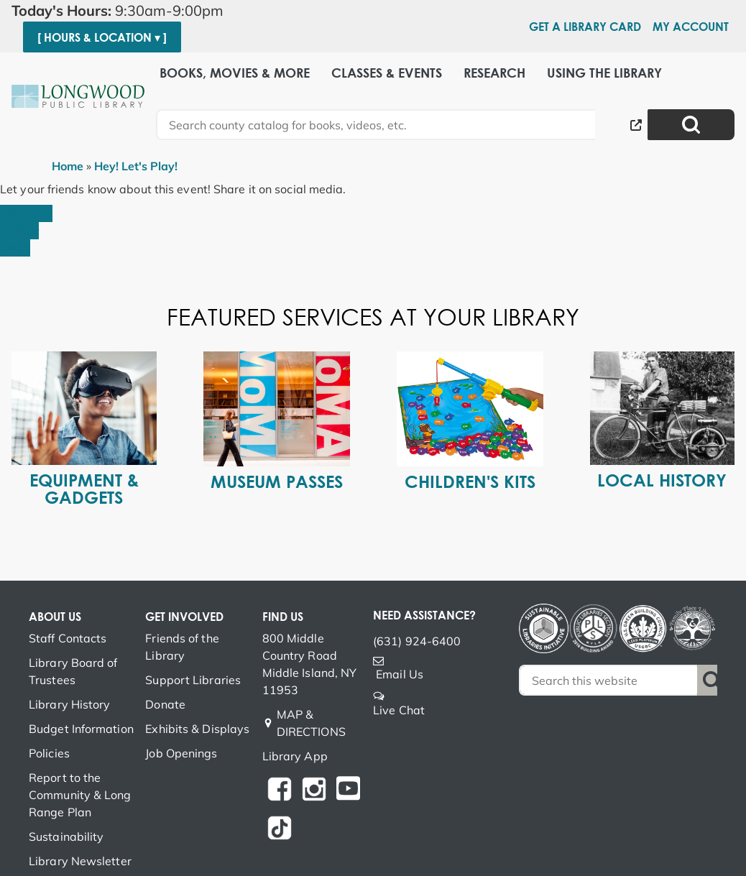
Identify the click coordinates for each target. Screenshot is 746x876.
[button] (123, 11)
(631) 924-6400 (417, 641)
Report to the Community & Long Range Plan (80, 794)
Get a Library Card (585, 26)
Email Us (399, 674)
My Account (691, 26)
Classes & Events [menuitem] (386, 73)
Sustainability (66, 836)
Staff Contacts (67, 638)
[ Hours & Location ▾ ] (102, 37)
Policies (49, 753)
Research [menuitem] (494, 73)
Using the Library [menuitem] (604, 73)
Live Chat (399, 710)
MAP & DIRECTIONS (311, 723)
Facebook (26, 213)
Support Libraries (193, 680)
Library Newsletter (80, 861)
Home (67, 166)
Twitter (19, 230)
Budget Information (81, 728)
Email (15, 248)
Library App (295, 756)
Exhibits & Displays (197, 728)
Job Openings (181, 753)
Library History (70, 704)
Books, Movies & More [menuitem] (235, 73)
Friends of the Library (181, 647)
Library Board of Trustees (73, 671)
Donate (165, 704)
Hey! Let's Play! (136, 166)
